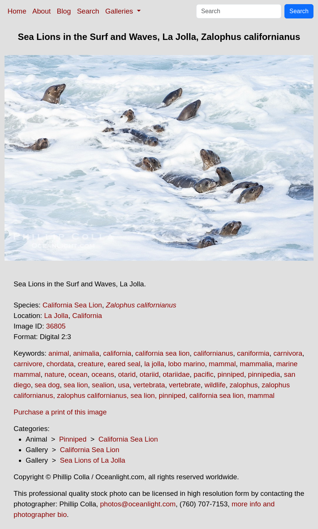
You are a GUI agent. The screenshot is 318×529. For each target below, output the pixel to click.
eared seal (124, 364)
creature (90, 364)
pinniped (230, 374)
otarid (127, 374)
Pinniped (73, 439)
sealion (103, 385)
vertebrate (185, 385)
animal (58, 353)
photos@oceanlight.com (137, 504)
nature (55, 374)
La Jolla (56, 316)
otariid (149, 374)
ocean (78, 374)
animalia (86, 353)
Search (88, 11)
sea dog (47, 385)
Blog (64, 11)
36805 (56, 326)
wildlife (215, 385)
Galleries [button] (120, 11)
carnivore (28, 364)
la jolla (154, 364)
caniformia (253, 353)
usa (123, 385)
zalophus (244, 385)
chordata (60, 364)
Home (17, 11)
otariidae (176, 374)
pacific (204, 374)
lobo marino (186, 364)
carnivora (288, 353)
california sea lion (162, 353)
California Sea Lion (72, 305)
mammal (222, 364)
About (41, 11)
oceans (102, 374)
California (87, 316)
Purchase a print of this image (60, 412)
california (117, 353)
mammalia (256, 364)
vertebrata (149, 385)
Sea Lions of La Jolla (92, 460)
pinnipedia (264, 374)
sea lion (76, 385)
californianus (213, 353)
